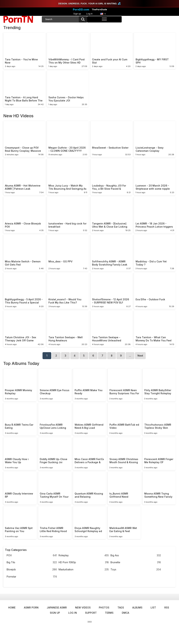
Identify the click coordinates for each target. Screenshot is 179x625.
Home (12, 607)
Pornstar (32, 576)
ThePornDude (99, 9)
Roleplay (84, 555)
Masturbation (84, 569)
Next (140, 355)
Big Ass (136, 555)
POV (32, 555)
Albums (137, 607)
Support (91, 612)
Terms (109, 612)
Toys (136, 569)
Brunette (136, 562)
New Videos (83, 607)
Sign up (77, 13)
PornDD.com (81, 9)
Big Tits (32, 562)
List (153, 607)
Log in (89, 13)
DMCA (125, 612)
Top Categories (16, 550)
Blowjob (32, 569)
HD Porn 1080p (84, 562)
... (130, 355)
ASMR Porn (31, 607)
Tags (120, 607)
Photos (104, 607)
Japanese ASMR (57, 607)
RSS (166, 607)
